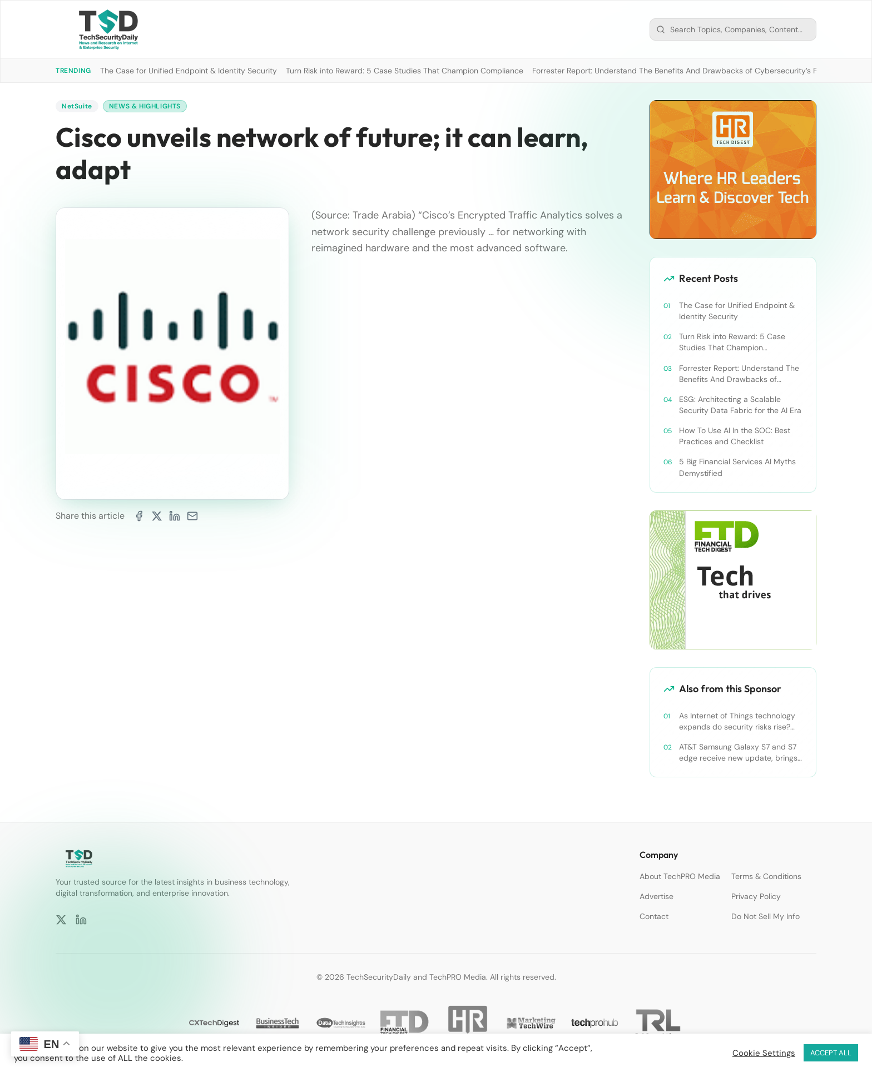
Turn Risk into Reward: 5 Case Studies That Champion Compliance (404, 71)
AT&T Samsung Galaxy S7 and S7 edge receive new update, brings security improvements (738, 752)
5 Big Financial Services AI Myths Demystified (737, 467)
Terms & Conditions (766, 876)
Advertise (656, 896)
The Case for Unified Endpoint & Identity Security (188, 71)
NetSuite (77, 106)
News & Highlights (145, 106)
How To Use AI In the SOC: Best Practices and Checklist (734, 435)
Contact (654, 916)
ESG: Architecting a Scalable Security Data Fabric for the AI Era (740, 404)
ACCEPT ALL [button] (830, 1053)
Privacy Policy (756, 896)
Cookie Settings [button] (763, 1053)
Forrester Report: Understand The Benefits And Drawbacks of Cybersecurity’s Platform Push (697, 71)
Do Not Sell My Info (765, 916)
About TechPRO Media (680, 876)
